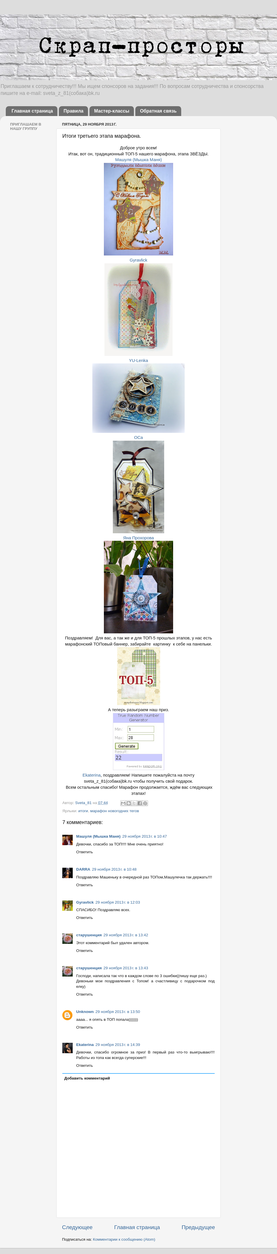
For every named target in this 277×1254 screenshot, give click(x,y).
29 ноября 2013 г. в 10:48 (114, 869)
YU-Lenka (138, 360)
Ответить (84, 852)
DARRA (83, 869)
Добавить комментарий (87, 1078)
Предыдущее (198, 1227)
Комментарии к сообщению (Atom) (124, 1239)
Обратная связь (158, 111)
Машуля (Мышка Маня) (138, 159)
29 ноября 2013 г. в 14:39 (118, 1044)
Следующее (77, 1227)
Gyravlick (138, 260)
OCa (138, 437)
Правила (73, 111)
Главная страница (32, 111)
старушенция (89, 935)
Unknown (85, 1012)
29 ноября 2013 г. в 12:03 (118, 902)
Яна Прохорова (138, 538)
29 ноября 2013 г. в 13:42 (126, 935)
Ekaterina (92, 775)
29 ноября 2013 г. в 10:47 (144, 836)
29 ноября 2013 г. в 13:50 (118, 1012)
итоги (83, 811)
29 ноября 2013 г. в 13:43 (126, 968)
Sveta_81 (84, 803)
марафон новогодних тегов (114, 811)
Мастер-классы (111, 111)
